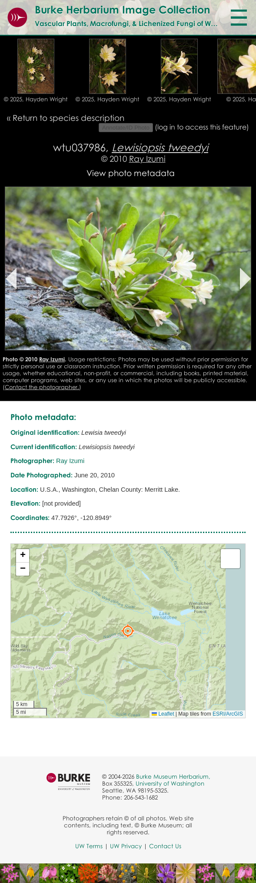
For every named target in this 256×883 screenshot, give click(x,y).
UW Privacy (126, 846)
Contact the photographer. (42, 386)
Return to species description (68, 118)
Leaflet (163, 714)
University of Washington (170, 783)
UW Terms (89, 846)
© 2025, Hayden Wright (36, 99)
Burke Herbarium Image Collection (122, 9)
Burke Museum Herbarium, (173, 776)
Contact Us (165, 846)
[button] (128, 631)
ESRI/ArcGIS (228, 714)
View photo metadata (130, 173)
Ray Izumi (147, 158)
